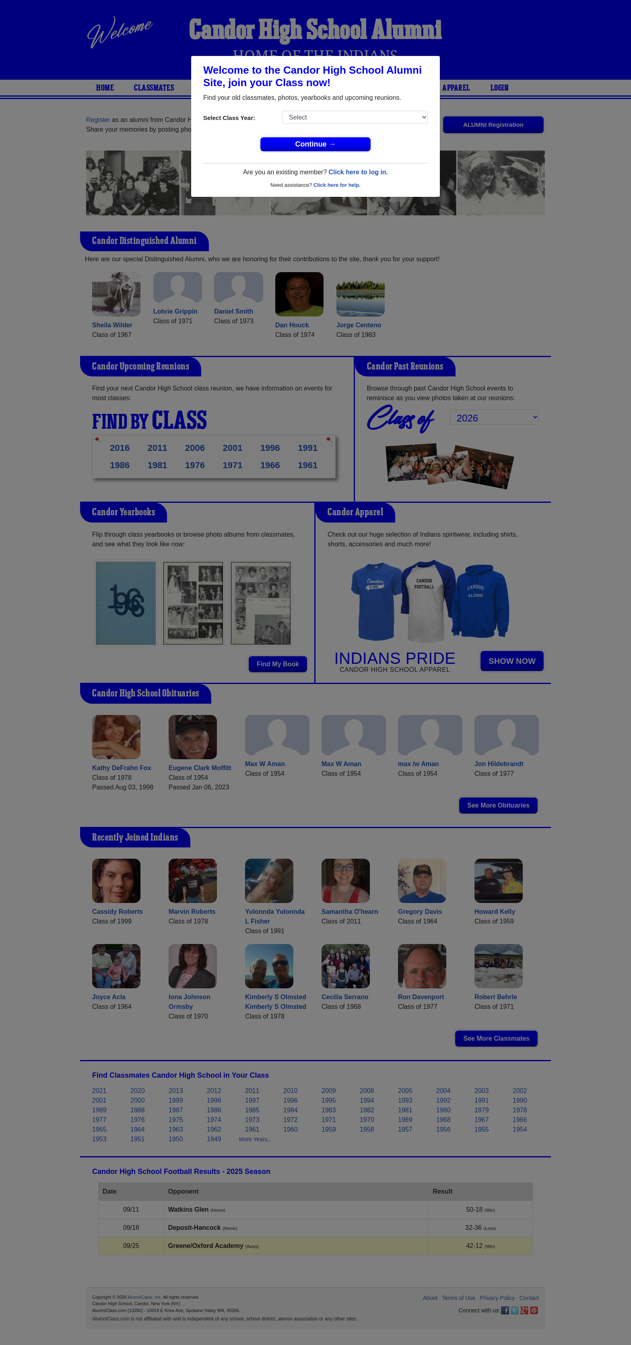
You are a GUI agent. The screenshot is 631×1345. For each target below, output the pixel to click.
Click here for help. (337, 185)
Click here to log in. (358, 172)
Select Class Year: (229, 117)
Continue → (315, 144)
